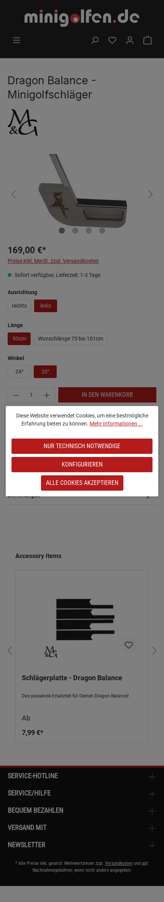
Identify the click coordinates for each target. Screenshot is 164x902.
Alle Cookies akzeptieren (82, 482)
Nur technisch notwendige (82, 446)
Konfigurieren (82, 464)
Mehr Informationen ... (116, 424)
